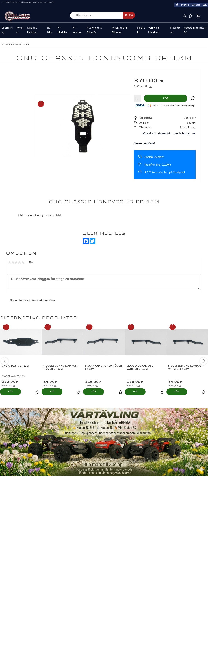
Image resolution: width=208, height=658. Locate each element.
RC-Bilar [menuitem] (49, 30)
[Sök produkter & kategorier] (93, 15)
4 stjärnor (19, 263)
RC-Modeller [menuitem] (62, 30)
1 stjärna (9, 263)
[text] (165, 81)
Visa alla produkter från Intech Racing (166, 134)
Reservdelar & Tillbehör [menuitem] (120, 30)
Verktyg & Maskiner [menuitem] (153, 30)
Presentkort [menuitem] (175, 30)
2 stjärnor (12, 263)
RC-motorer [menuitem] (77, 30)
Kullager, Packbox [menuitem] (32, 30)
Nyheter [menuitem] (19, 30)
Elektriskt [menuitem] (141, 30)
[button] (191, 16)
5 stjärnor (22, 263)
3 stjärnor (16, 263)
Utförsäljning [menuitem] (7, 30)
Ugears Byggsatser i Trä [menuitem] (195, 30)
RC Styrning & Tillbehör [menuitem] (94, 30)
